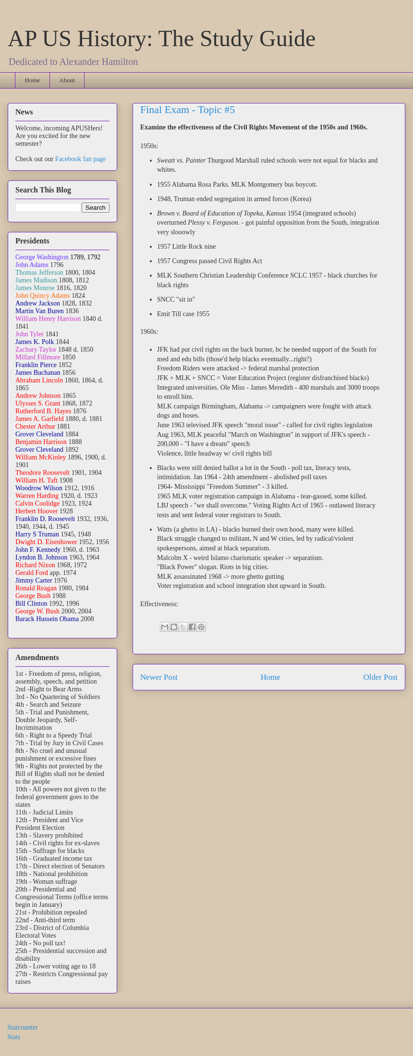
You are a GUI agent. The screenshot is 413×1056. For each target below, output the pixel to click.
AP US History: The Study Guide (162, 38)
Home (32, 80)
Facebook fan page (80, 159)
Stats (13, 1037)
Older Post (381, 677)
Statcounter (22, 1027)
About (67, 80)
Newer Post (159, 677)
